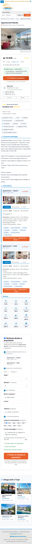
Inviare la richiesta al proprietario (16, 456)
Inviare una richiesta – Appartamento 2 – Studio (16, 290)
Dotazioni (7, 207)
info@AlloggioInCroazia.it (16, 533)
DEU (19, 423)
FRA (6, 426)
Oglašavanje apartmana (18, 536)
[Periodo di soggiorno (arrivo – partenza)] (9, 15)
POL (20, 426)
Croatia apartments (20, 539)
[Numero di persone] (20, 15)
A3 (17, 62)
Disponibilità (15, 207)
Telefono (10, 409)
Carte (9, 97)
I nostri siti (12, 539)
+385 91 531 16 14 (9, 94)
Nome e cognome (10, 394)
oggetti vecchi (7, 539)
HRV (15, 426)
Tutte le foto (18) (25, 51)
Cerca (27, 15)
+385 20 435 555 (8, 92)
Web (22, 97)
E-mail (6, 401)
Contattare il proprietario (15, 78)
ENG (15, 423)
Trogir (17, 18)
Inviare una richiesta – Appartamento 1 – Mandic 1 (16, 238)
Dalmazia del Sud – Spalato (7, 18)
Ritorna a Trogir (5, 111)
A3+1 (14, 62)
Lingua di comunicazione (15, 420)
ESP (24, 423)
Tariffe (23, 207)
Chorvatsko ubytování (11, 541)
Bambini (10, 382)
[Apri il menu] (2, 1)
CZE (10, 423)
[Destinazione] (16, 12)
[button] (16, 106)
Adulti (6, 375)
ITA (5, 423)
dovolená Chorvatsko (21, 541)
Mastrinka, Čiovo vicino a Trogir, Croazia (12, 25)
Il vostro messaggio (13, 429)
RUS (10, 426)
